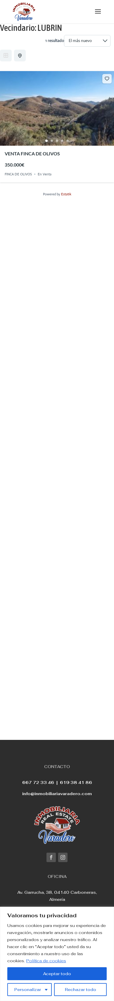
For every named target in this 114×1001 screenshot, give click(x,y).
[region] (57, 954)
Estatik (66, 194)
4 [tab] (62, 141)
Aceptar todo (57, 973)
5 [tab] (67, 141)
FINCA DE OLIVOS (18, 174)
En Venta (44, 174)
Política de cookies (46, 960)
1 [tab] (46, 141)
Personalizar (27, 989)
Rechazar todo (80, 989)
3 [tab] (57, 141)
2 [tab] (52, 141)
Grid (6, 55)
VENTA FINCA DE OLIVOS (32, 153)
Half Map (20, 55)
